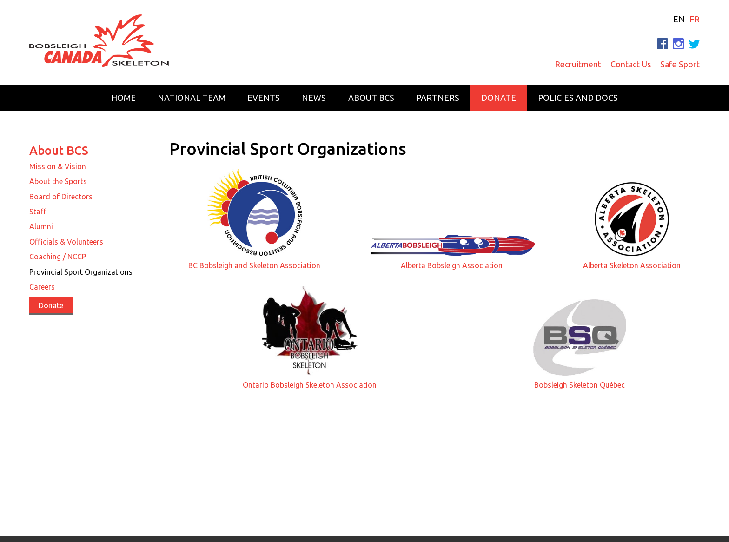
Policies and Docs (578, 97)
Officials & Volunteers (66, 242)
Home (123, 97)
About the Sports (58, 181)
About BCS (371, 97)
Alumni (41, 226)
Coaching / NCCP (57, 256)
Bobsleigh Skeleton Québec (579, 385)
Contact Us (630, 64)
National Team (191, 97)
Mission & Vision (57, 166)
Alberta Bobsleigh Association (452, 265)
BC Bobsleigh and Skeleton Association (254, 265)
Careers (42, 287)
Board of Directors (61, 196)
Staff (37, 211)
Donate (498, 97)
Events (263, 97)
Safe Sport (680, 64)
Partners (437, 97)
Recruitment (578, 64)
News (314, 97)
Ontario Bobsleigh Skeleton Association (310, 385)
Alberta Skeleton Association (632, 265)
